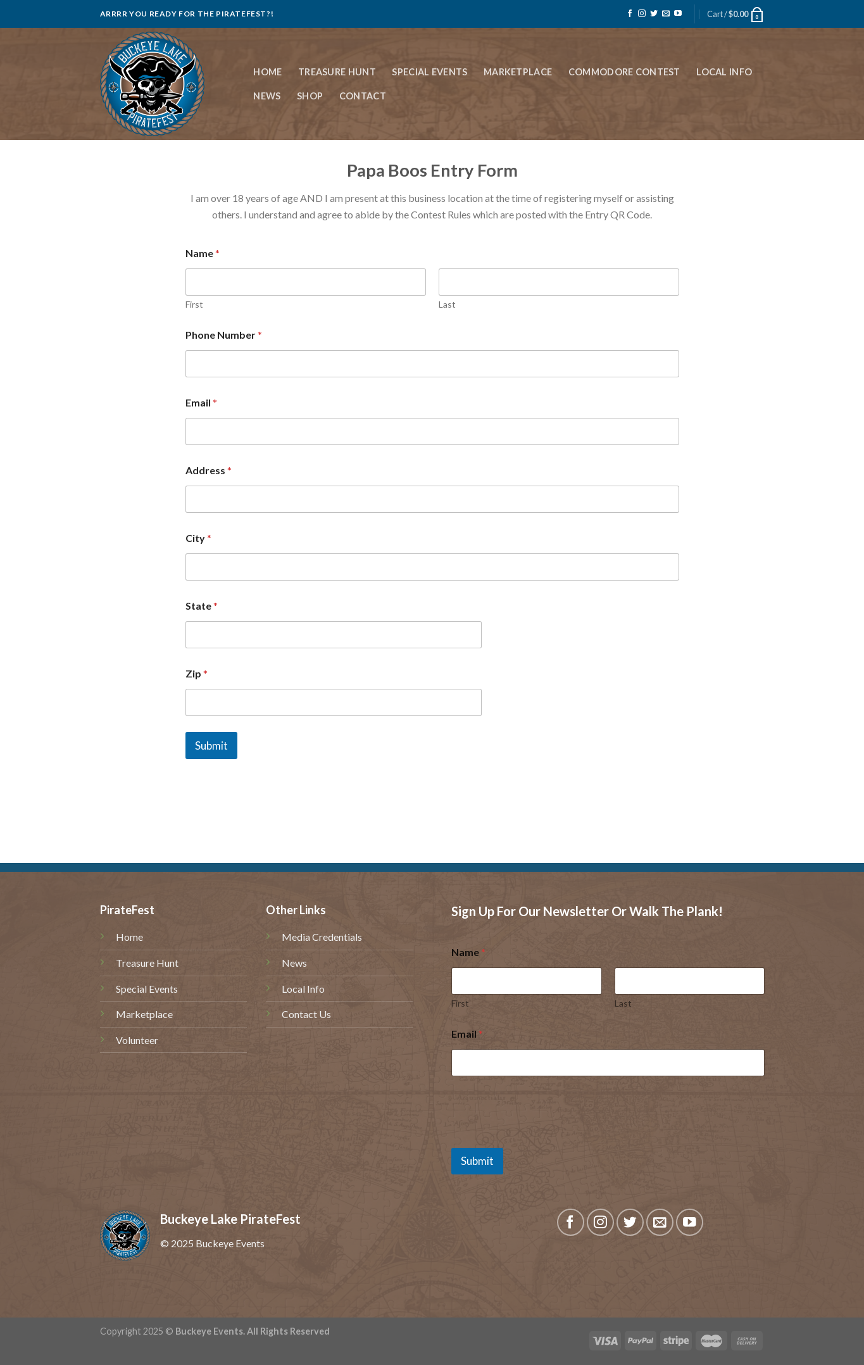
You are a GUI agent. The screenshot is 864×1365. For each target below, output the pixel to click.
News (266, 96)
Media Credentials (322, 937)
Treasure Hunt (337, 71)
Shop (310, 96)
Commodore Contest (624, 71)
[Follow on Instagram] (642, 13)
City (198, 538)
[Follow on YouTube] (678, 13)
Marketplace (518, 71)
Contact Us (306, 1014)
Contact (362, 96)
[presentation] (547, 1139)
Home (267, 71)
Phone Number (223, 335)
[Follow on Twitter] (654, 13)
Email (201, 402)
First (194, 304)
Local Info (724, 71)
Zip (196, 673)
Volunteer (137, 1040)
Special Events (429, 71)
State (201, 606)
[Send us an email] (666, 13)
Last (447, 304)
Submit (211, 745)
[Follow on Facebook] (630, 13)
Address (208, 470)
